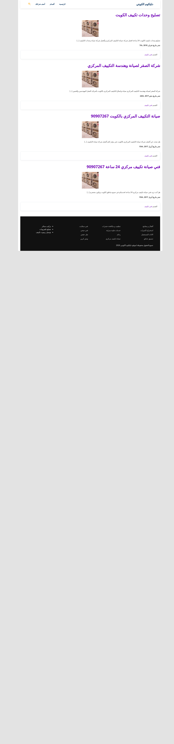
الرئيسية (59, 4)
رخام (115, 727)
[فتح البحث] (26, 4)
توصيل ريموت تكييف (40, 725)
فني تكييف (145, 178)
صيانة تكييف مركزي (110, 732)
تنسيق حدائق (145, 732)
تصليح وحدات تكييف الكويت (134, 14)
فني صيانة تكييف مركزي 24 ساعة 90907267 (120, 536)
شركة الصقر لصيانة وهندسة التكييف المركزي (120, 188)
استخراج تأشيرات (143, 723)
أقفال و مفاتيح (144, 719)
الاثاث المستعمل (144, 727)
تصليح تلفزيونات (42, 722)
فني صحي (81, 723)
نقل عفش (81, 727)
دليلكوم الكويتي (141, 4)
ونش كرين (81, 732)
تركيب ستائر (43, 719)
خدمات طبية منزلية (110, 723)
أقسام (49, 4)
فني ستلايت (80, 719)
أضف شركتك (37, 4)
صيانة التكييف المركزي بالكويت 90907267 (122, 362)
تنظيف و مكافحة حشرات (108, 719)
